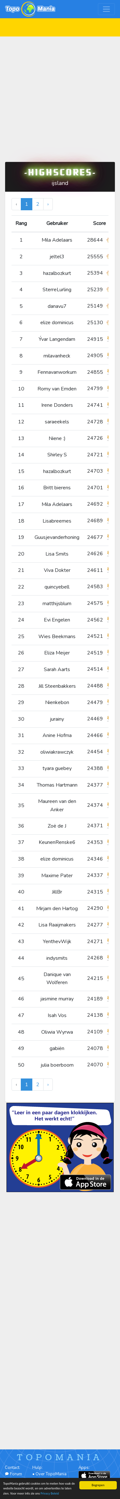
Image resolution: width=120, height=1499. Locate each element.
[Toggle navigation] (106, 9)
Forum (13, 1474)
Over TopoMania (51, 1474)
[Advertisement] (60, 96)
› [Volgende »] (48, 204)
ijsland (60, 183)
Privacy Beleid (50, 1494)
